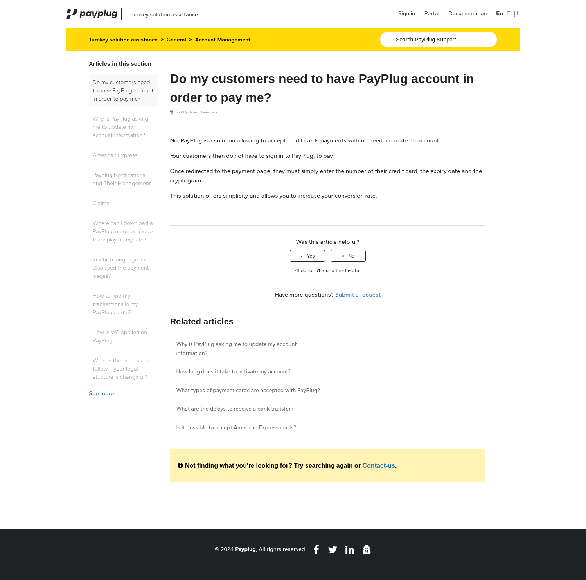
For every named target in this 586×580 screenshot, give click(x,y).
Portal (431, 13)
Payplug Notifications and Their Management (122, 179)
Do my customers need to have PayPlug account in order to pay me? (123, 90)
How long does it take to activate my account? (233, 371)
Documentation (468, 13)
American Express (115, 155)
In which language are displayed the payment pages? (121, 267)
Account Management (223, 39)
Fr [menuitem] (509, 13)
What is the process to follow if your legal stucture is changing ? (121, 368)
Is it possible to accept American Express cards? (236, 427)
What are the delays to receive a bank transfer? (234, 408)
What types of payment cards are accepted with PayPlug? (248, 390)
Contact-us (379, 465)
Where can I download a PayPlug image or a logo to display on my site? (123, 231)
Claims (101, 203)
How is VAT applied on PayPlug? (120, 336)
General (176, 39)
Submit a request (358, 294)
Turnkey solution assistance (123, 39)
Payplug (245, 549)
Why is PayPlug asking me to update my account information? (120, 127)
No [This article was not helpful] (351, 256)
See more (101, 393)
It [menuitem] (518, 13)
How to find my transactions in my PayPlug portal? (115, 304)
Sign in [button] (406, 13)
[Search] (438, 39)
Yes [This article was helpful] (311, 256)
